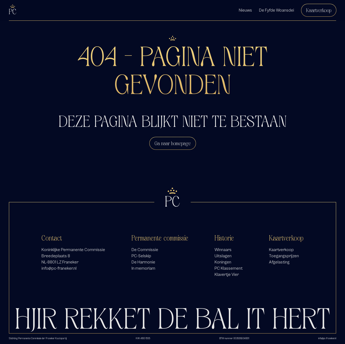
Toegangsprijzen (284, 256)
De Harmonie (143, 262)
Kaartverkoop (318, 10)
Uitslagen (223, 256)
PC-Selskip (141, 256)
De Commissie (145, 250)
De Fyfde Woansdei (276, 10)
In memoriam (143, 268)
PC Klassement (229, 268)
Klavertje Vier (227, 274)
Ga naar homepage (172, 143)
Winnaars (223, 250)
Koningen (223, 262)
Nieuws (245, 10)
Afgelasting (279, 262)
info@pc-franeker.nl (59, 268)
